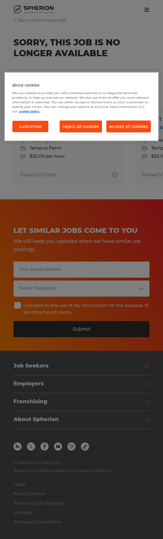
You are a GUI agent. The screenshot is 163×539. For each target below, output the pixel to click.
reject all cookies (81, 126)
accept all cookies (128, 126)
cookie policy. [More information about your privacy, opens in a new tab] (29, 111)
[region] (81, 106)
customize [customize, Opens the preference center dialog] (30, 126)
